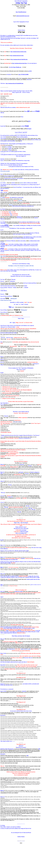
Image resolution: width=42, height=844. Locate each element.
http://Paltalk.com (17, 67)
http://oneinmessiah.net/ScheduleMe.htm (14, 83)
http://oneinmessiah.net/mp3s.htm (19, 63)
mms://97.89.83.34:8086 (23, 74)
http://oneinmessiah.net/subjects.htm (18, 51)
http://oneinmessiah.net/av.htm (17, 55)
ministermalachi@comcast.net (22, 15)
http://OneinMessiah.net (21, 12)
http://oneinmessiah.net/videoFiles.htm (19, 59)
